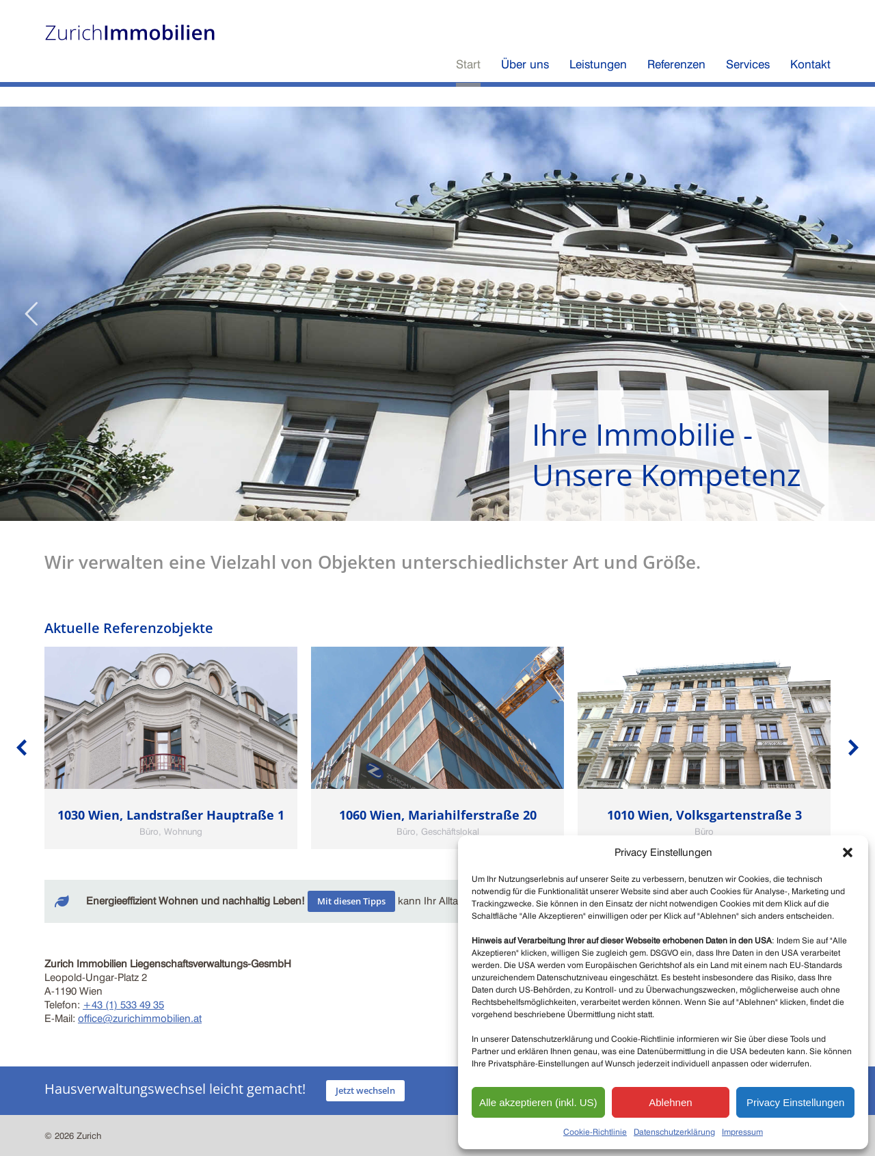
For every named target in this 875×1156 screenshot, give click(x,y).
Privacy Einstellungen (795, 1102)
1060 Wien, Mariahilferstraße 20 (438, 815)
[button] (847, 852)
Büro (149, 831)
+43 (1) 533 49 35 (123, 1005)
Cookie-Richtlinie (595, 1132)
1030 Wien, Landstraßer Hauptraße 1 (170, 815)
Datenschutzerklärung (674, 1132)
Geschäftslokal (450, 831)
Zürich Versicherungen (702, 11)
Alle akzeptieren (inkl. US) (538, 1102)
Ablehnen (670, 1102)
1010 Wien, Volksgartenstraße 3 (704, 815)
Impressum (742, 1132)
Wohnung (183, 831)
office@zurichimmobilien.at (140, 1018)
